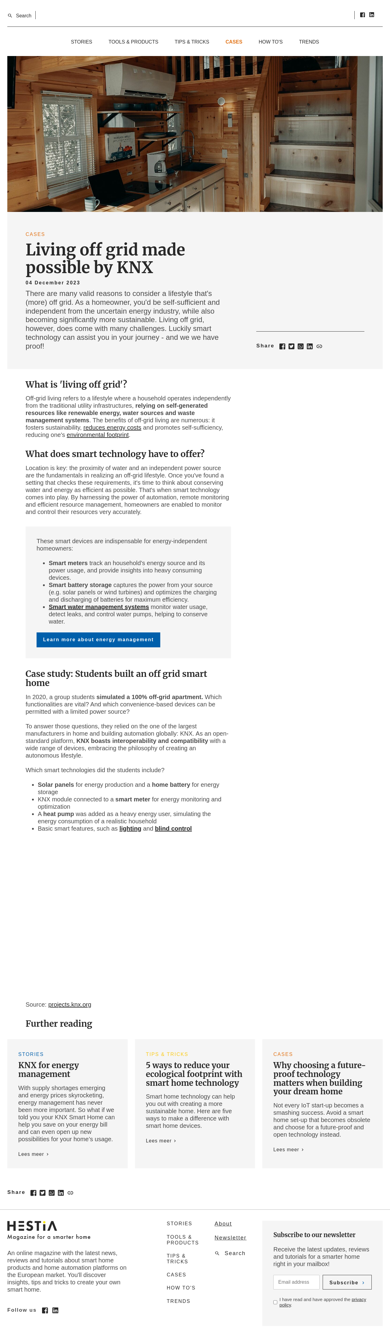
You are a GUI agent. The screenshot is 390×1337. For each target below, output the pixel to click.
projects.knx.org (69, 1004)
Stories (81, 41)
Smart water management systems (99, 606)
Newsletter (230, 1238)
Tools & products (133, 41)
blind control (173, 828)
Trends (309, 41)
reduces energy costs (112, 427)
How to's (271, 41)
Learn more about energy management (98, 639)
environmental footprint (98, 434)
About (223, 1224)
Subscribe (343, 1282)
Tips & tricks (192, 41)
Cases (233, 41)
